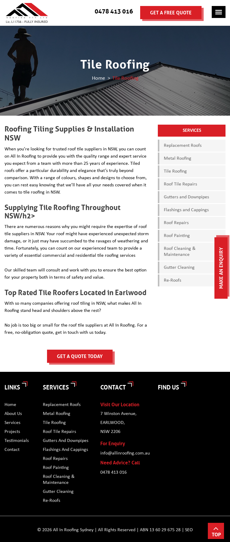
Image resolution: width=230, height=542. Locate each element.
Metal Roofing (177, 158)
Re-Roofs (172, 280)
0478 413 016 (114, 11)
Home (98, 78)
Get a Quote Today (80, 356)
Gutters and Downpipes (186, 197)
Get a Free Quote (171, 13)
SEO (189, 530)
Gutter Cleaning (179, 267)
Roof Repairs (176, 223)
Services (12, 422)
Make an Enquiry (221, 268)
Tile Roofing (175, 171)
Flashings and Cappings (186, 210)
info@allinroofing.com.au (124, 453)
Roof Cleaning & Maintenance (180, 251)
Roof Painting (177, 235)
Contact (11, 449)
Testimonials (16, 440)
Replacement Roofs (183, 145)
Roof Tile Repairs (180, 184)
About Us (13, 413)
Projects (12, 431)
